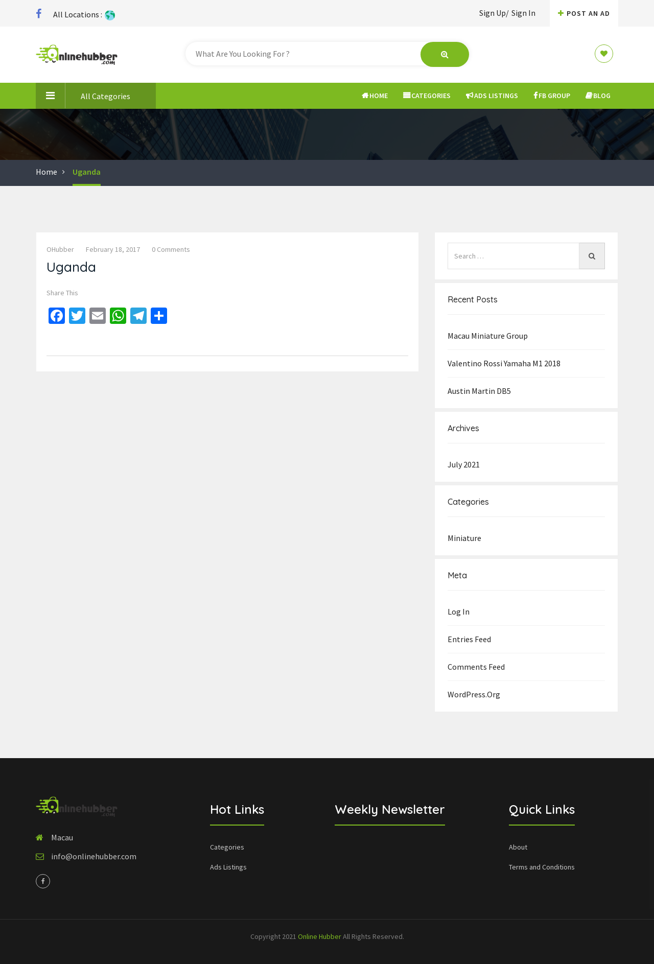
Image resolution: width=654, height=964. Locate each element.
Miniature (464, 538)
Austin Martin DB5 (479, 391)
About (518, 847)
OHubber (60, 249)
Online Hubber (319, 936)
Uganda (87, 172)
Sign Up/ (494, 13)
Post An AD (584, 13)
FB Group (551, 95)
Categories (427, 95)
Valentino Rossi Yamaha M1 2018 (504, 363)
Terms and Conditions (542, 867)
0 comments (171, 249)
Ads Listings (492, 95)
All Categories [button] (83, 96)
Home (375, 95)
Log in (459, 611)
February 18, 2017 (113, 249)
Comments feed (476, 667)
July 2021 (464, 464)
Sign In (523, 13)
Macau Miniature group (488, 336)
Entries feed (469, 639)
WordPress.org (474, 694)
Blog (598, 95)
